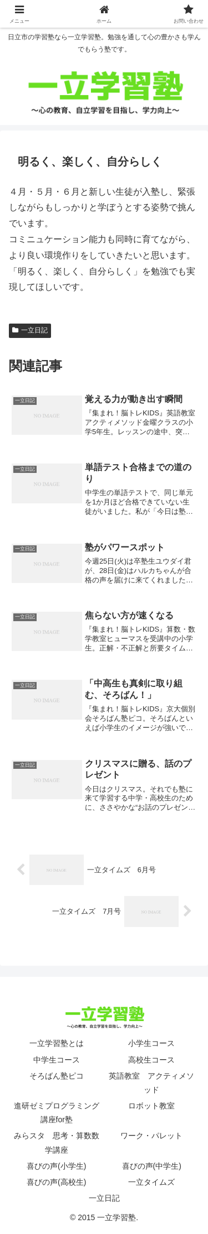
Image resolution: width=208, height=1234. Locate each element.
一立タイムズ (151, 1182)
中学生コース (56, 1059)
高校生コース (151, 1059)
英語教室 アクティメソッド (151, 1082)
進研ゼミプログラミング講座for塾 (56, 1112)
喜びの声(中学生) (151, 1166)
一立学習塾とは (56, 1043)
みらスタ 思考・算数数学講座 (56, 1142)
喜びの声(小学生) (56, 1166)
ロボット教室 (151, 1105)
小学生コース (151, 1043)
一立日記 (30, 330)
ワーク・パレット (151, 1135)
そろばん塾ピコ (56, 1075)
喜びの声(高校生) (56, 1182)
